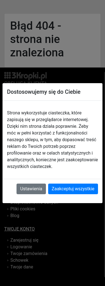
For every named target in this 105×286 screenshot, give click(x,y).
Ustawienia (31, 188)
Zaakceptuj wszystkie (73, 188)
